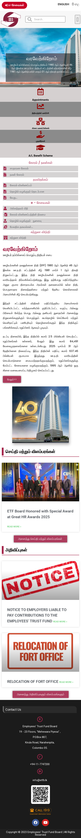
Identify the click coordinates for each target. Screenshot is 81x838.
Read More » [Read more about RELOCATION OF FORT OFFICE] (66, 682)
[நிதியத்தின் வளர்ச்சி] (40, 106)
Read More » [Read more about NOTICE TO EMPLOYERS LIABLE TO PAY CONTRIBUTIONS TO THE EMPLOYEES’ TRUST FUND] (60, 621)
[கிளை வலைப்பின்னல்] (40, 121)
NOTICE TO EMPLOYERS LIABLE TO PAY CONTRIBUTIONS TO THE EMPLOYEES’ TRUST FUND (36, 615)
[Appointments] (40, 91)
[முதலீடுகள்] (40, 134)
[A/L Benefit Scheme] (40, 147)
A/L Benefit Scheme (41, 155)
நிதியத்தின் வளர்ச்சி (40, 113)
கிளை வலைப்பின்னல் (40, 128)
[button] (77, 19)
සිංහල (75, 4)
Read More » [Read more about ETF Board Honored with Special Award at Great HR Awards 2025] (14, 526)
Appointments (40, 99)
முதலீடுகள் (40, 141)
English (63, 4)
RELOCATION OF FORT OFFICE (33, 681)
